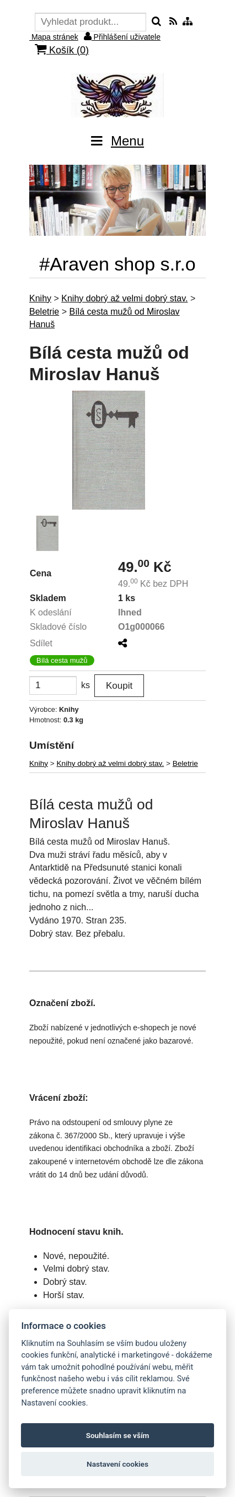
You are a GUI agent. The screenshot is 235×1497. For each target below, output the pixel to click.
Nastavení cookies (117, 1464)
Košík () (62, 50)
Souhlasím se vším (117, 1435)
